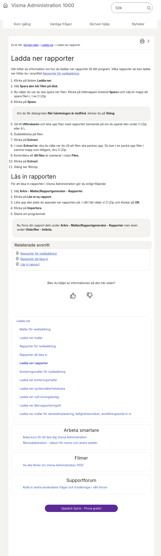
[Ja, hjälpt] (73, 295)
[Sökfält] (132, 8)
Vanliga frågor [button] (61, 24)
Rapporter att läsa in (34, 259)
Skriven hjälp (31, 45)
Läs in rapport (29, 264)
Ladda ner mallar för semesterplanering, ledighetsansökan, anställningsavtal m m (75, 414)
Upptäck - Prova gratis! (81, 508)
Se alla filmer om (53, 465)
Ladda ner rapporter (34, 363)
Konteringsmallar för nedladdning (42, 371)
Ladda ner (47, 45)
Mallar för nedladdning (35, 329)
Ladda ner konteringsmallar (38, 380)
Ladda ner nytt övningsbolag (39, 397)
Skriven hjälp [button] (99, 24)
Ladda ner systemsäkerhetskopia (42, 388)
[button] (149, 8)
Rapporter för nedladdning (61, 73)
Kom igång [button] (22, 24)
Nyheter (138, 24)
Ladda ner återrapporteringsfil (40, 405)
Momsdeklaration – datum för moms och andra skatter (60, 443)
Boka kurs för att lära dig (55, 437)
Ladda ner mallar (31, 338)
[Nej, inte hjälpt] (89, 295)
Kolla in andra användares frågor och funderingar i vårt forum (65, 487)
